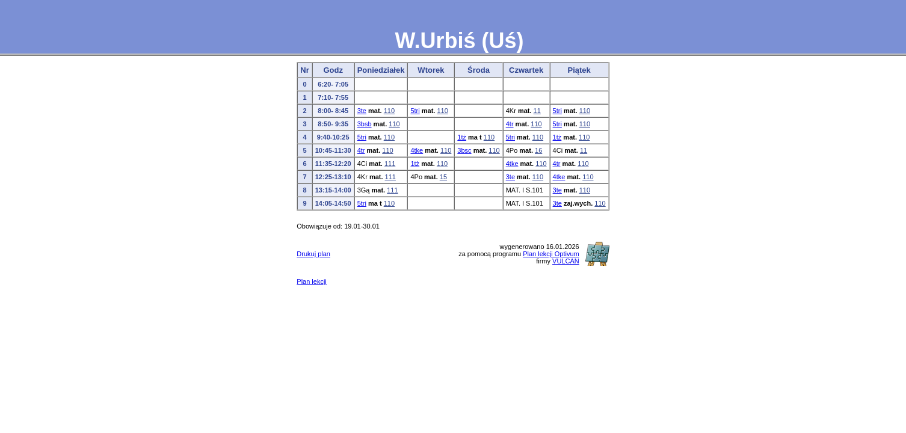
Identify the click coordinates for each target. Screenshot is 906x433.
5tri (414, 110)
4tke (416, 150)
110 (389, 110)
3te (361, 110)
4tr (510, 123)
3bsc (464, 150)
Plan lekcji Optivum (551, 253)
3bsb (364, 123)
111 (389, 163)
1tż (461, 137)
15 (443, 176)
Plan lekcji (312, 281)
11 (537, 110)
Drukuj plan (313, 253)
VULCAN (565, 261)
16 (538, 150)
